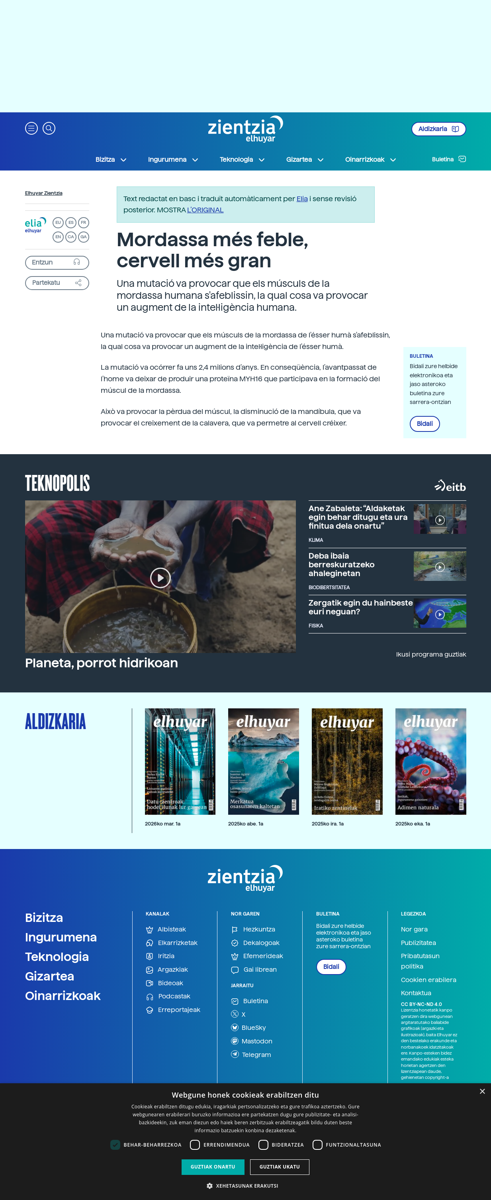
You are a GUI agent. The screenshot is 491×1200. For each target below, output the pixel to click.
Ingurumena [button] (173, 160)
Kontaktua (416, 993)
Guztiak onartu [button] (213, 1166)
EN (58, 236)
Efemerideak (257, 956)
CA (71, 236)
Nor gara (414, 929)
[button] (31, 128)
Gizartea (49, 976)
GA (83, 236)
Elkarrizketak (172, 943)
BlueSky (248, 1027)
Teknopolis (57, 482)
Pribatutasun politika (420, 961)
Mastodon (251, 1041)
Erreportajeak (173, 1010)
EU (58, 222)
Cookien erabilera (428, 980)
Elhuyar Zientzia (44, 193)
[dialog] (245, 1141)
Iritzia (160, 956)
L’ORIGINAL (205, 210)
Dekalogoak (255, 943)
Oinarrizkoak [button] (371, 160)
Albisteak (166, 929)
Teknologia (57, 956)
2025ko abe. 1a (245, 824)
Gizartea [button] (305, 160)
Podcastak (168, 996)
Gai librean (254, 970)
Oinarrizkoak (63, 995)
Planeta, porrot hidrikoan (101, 663)
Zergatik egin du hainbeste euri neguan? (361, 607)
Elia (302, 198)
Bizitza (44, 917)
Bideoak (164, 983)
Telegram (251, 1054)
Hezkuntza (253, 929)
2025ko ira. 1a (328, 824)
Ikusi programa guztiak (431, 654)
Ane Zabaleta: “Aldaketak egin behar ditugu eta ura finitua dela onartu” (358, 517)
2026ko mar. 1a (162, 824)
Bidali (425, 423)
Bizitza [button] (111, 160)
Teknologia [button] (243, 160)
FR (83, 222)
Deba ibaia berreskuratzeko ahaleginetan (342, 564)
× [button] (482, 1092)
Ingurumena (61, 937)
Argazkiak (167, 970)
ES (70, 222)
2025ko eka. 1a (412, 824)
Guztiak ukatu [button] (280, 1166)
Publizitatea (418, 943)
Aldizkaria (439, 129)
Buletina (449, 159)
